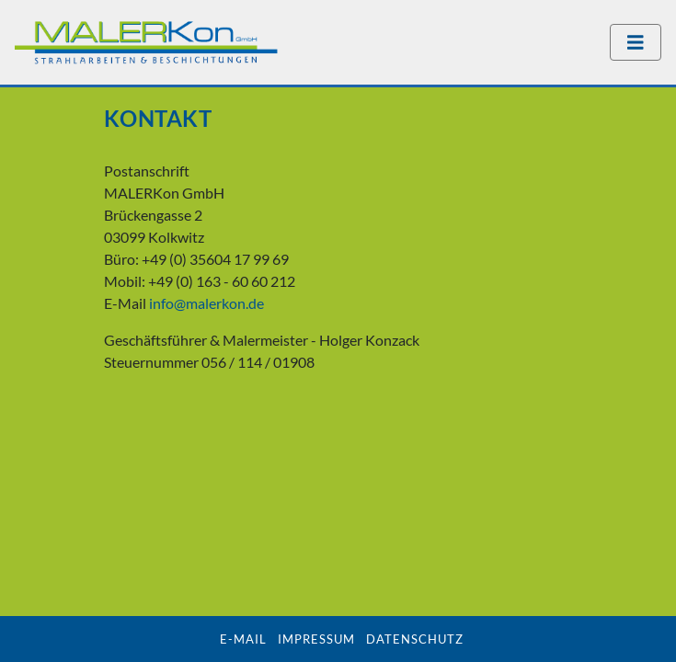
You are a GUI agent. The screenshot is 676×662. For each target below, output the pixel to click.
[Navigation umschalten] (635, 42)
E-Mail (243, 639)
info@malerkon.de (206, 303)
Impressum (316, 639)
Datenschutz (415, 639)
